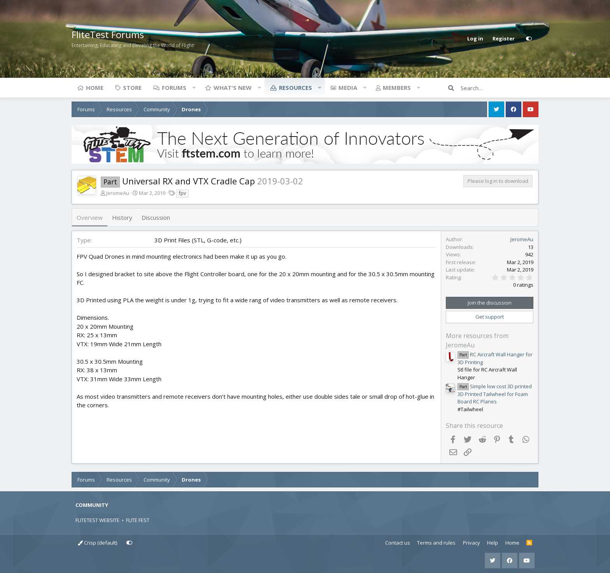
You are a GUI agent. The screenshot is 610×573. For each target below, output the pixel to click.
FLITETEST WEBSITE (97, 520)
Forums (174, 87)
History (122, 217)
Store (132, 87)
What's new (233, 87)
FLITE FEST (137, 520)
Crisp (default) (97, 542)
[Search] (499, 88)
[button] (193, 87)
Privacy (471, 542)
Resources (295, 87)
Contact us (397, 542)
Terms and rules (436, 542)
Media (347, 87)
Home (94, 87)
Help (492, 542)
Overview (90, 217)
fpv (182, 193)
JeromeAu (117, 192)
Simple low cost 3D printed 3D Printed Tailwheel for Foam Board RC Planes (494, 394)
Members (397, 87)
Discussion (156, 217)
